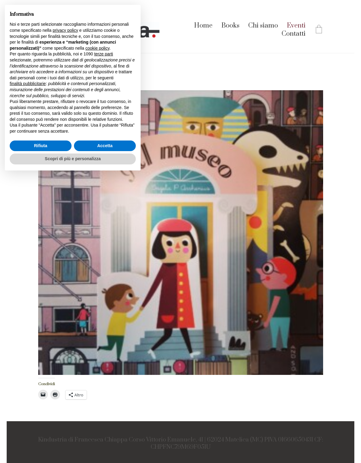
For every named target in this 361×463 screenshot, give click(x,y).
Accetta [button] (105, 145)
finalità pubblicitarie (28, 83)
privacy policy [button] (65, 30)
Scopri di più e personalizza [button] (73, 158)
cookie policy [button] (97, 48)
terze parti (103, 53)
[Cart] (319, 30)
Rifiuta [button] (40, 145)
